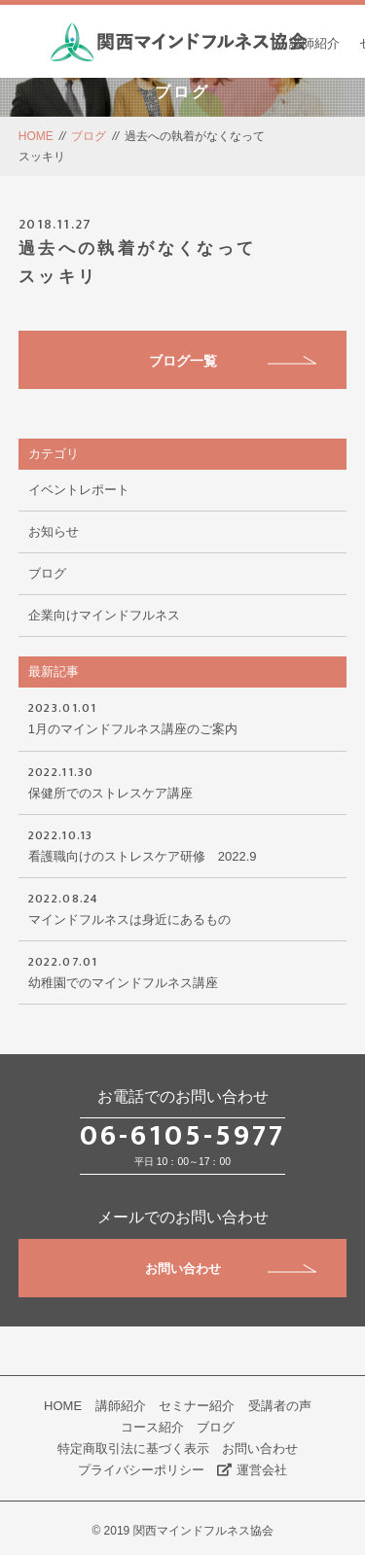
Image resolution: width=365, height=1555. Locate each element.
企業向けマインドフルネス (104, 615)
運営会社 (252, 1470)
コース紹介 (152, 1427)
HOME (36, 136)
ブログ (88, 136)
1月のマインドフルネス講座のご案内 (183, 716)
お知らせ (53, 531)
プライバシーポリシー (141, 1470)
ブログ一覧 (233, 361)
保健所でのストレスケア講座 (183, 780)
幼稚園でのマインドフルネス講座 (183, 970)
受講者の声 (279, 1405)
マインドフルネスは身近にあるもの (183, 907)
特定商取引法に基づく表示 (133, 1448)
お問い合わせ (231, 1268)
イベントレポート (78, 489)
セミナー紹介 (197, 1405)
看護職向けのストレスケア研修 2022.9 (183, 844)
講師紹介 (314, 43)
